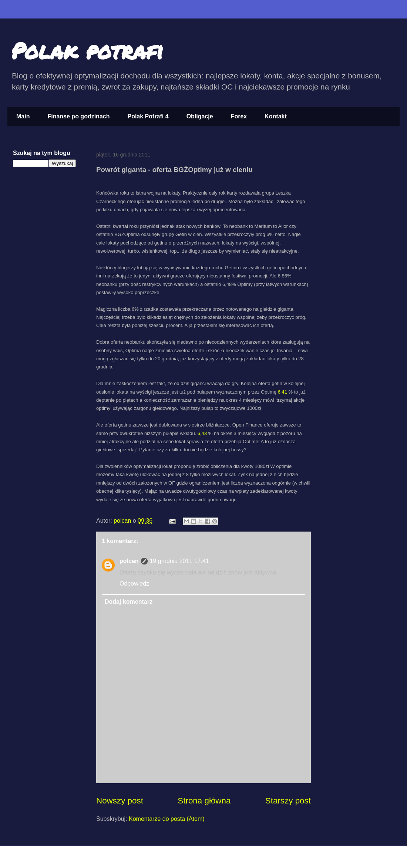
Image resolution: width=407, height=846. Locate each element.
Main (23, 116)
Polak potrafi (87, 50)
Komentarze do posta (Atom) (167, 819)
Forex (239, 116)
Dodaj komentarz (128, 602)
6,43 (202, 433)
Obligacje (199, 116)
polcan (123, 521)
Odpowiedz (134, 583)
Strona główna (204, 800)
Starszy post (288, 800)
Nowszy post (119, 800)
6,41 (282, 392)
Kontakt (276, 116)
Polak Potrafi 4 (147, 116)
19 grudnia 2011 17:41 (179, 561)
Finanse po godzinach (78, 116)
